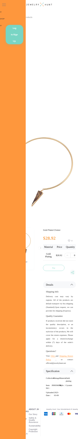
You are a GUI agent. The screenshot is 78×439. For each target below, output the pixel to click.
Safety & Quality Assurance (33, 420)
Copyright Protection (33, 430)
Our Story (33, 414)
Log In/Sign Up (14, 34)
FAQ (53, 356)
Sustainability (35, 426)
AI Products (27, 17)
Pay (53, 268)
